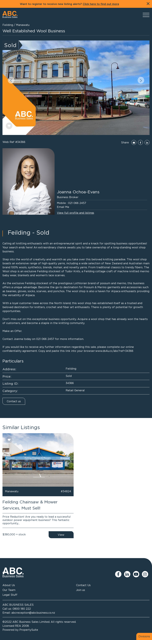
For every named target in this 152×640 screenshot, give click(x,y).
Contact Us (83, 585)
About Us (8, 585)
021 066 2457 (77, 202)
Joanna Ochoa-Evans (78, 192)
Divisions (144, 636)
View (61, 534)
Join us (80, 589)
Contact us (14, 401)
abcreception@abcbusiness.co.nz (33, 612)
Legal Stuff (9, 594)
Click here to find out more (101, 4)
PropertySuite (28, 629)
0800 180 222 (22, 608)
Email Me (63, 206)
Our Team (8, 589)
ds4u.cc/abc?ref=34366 (118, 350)
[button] (11, 80)
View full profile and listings (75, 212)
